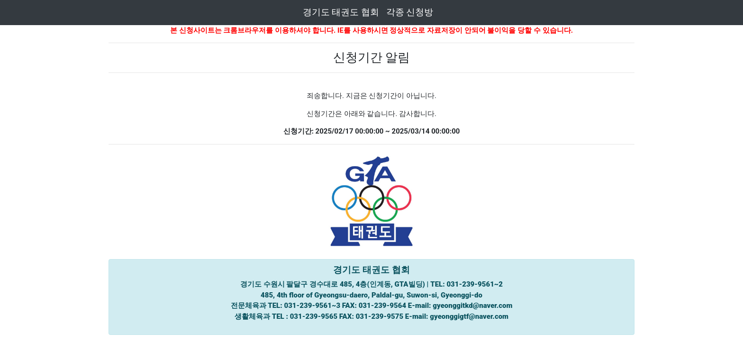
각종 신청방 (410, 12)
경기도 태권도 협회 (341, 12)
